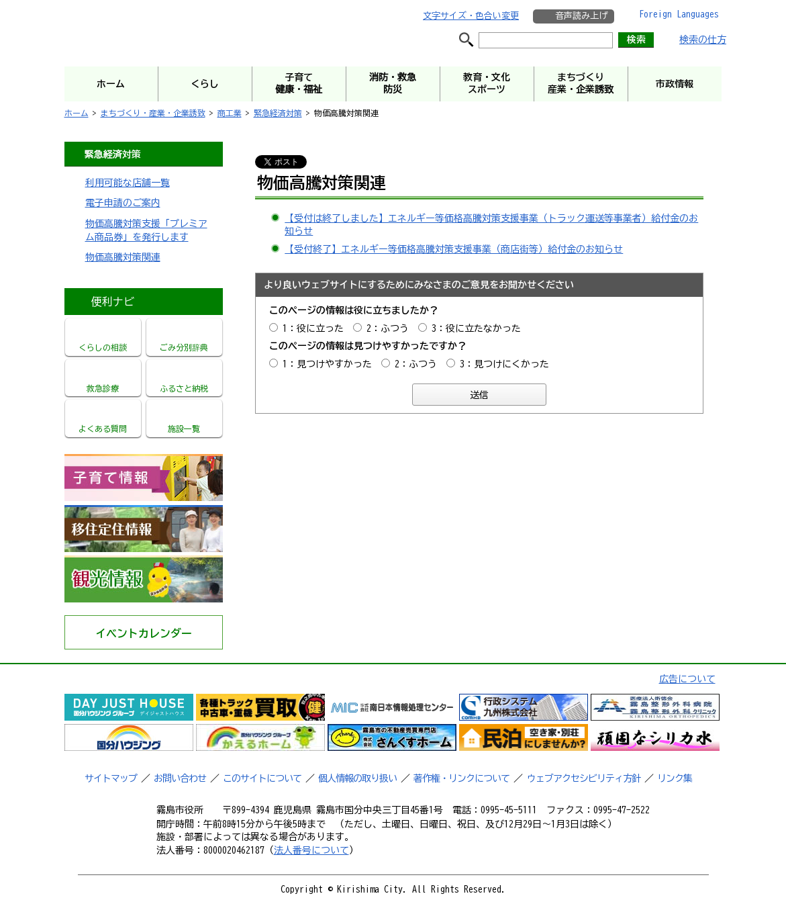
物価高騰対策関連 (122, 257)
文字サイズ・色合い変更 (471, 15)
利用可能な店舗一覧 (127, 182)
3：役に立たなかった (476, 328)
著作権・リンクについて (461, 778)
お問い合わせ (180, 778)
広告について (687, 679)
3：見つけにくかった (504, 364)
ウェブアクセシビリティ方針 (583, 778)
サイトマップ (111, 778)
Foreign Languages (679, 14)
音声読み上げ (581, 15)
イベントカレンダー (143, 633)
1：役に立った (313, 328)
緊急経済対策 (278, 113)
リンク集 (674, 778)
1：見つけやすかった (327, 364)
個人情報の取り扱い (357, 778)
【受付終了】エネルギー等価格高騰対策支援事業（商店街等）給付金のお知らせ (454, 249)
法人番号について (311, 850)
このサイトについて (262, 778)
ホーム (76, 113)
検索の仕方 (702, 39)
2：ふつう (387, 328)
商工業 (229, 113)
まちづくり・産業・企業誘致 (153, 113)
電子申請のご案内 (122, 203)
